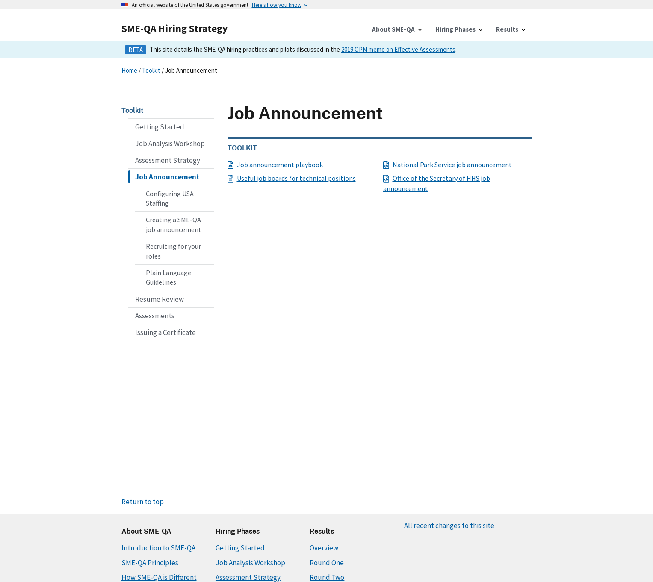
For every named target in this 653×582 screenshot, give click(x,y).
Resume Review (159, 299)
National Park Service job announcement (447, 164)
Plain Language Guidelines (168, 277)
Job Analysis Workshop (170, 143)
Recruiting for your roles (173, 251)
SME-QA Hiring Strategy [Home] (174, 28)
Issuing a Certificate (165, 332)
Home (129, 70)
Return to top (142, 501)
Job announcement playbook (275, 164)
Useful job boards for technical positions (292, 178)
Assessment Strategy (167, 160)
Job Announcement (167, 177)
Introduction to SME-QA (158, 548)
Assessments (154, 315)
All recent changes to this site (449, 525)
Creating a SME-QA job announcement (173, 224)
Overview (324, 548)
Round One (327, 562)
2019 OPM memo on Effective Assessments (398, 49)
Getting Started (159, 127)
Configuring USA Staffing (170, 198)
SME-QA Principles (149, 562)
